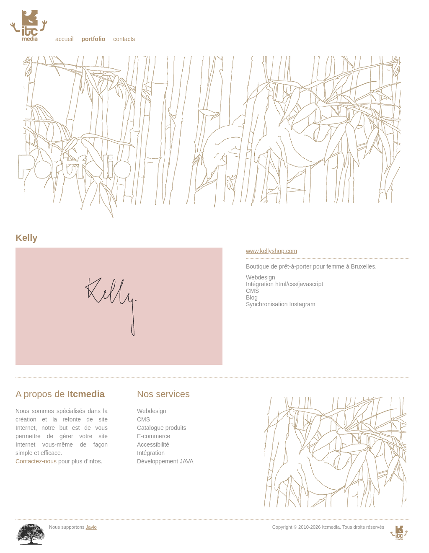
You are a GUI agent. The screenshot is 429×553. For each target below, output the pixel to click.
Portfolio (93, 39)
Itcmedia (29, 25)
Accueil (64, 39)
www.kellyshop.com (271, 251)
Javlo (91, 527)
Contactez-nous (36, 461)
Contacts (124, 39)
